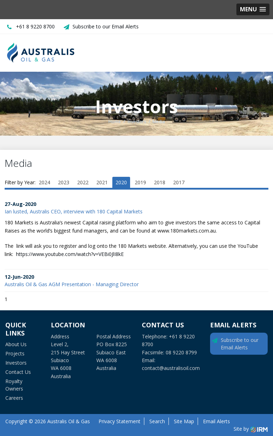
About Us (16, 344)
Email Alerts (216, 421)
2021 (102, 182)
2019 (140, 182)
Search (157, 421)
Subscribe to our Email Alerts (106, 26)
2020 (121, 182)
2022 (83, 182)
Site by (251, 428)
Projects (15, 353)
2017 (178, 182)
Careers (14, 397)
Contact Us (18, 372)
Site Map (184, 421)
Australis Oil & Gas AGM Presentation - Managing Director (72, 284)
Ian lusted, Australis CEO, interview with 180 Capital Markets (74, 211)
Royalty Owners (14, 385)
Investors (16, 362)
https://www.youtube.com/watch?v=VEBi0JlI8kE (70, 254)
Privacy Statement (119, 421)
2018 (159, 182)
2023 (63, 182)
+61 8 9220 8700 (35, 26)
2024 (44, 182)
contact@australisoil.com (171, 368)
